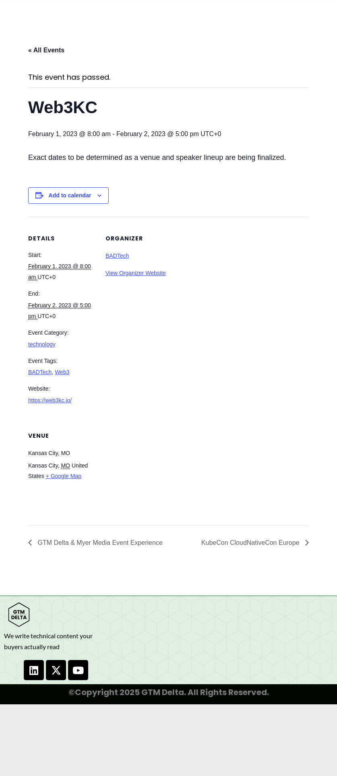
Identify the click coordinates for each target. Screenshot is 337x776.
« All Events (46, 50)
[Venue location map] (147, 469)
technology (42, 344)
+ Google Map (63, 476)
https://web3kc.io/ (50, 400)
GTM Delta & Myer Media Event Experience (99, 542)
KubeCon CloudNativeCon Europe (251, 542)
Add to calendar (70, 195)
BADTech (40, 372)
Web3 (62, 372)
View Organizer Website (135, 273)
